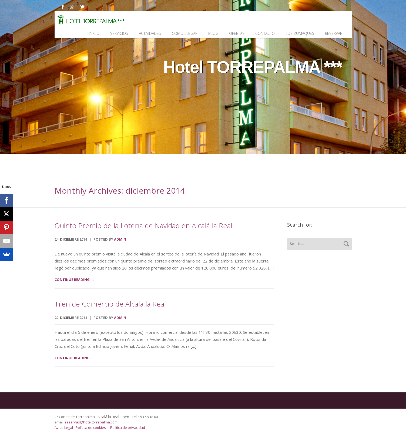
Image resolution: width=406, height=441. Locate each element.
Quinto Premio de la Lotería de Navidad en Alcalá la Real (143, 225)
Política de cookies (91, 427)
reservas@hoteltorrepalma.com (91, 422)
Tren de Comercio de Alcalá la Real (110, 304)
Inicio (94, 33)
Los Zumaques (300, 33)
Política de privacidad (127, 427)
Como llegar (184, 33)
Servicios (119, 33)
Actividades (150, 33)
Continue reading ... (74, 279)
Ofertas (236, 33)
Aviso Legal (64, 427)
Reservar (333, 33)
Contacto (265, 33)
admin (120, 239)
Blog (213, 33)
